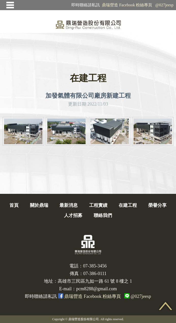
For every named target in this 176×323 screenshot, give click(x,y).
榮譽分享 (157, 205)
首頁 (14, 205)
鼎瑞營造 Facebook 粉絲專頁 (127, 5)
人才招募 (73, 215)
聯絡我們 (103, 215)
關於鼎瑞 (39, 205)
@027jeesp (164, 5)
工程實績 (98, 205)
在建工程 (128, 205)
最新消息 (68, 205)
